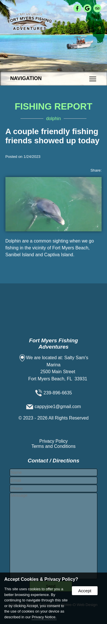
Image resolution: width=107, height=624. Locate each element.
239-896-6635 (58, 392)
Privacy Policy (53, 441)
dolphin (53, 118)
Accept (84, 590)
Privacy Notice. (44, 617)
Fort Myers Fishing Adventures (53, 343)
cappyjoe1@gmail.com (58, 406)
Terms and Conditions (53, 446)
